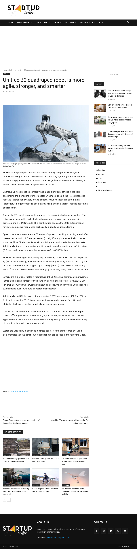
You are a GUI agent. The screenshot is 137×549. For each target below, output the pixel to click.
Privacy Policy (124, 546)
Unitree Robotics (19, 391)
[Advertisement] (68, 46)
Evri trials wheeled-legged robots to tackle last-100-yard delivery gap (74, 461)
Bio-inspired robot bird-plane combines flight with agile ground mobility (75, 491)
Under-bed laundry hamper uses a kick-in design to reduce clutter (120, 148)
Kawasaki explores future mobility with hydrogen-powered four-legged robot (16, 491)
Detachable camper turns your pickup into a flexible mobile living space (120, 120)
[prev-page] (4, 500)
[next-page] (9, 500)
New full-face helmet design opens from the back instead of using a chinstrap (120, 93)
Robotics (12, 70)
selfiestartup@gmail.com (58, 537)
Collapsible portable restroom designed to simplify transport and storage (120, 134)
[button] (128, 23)
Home (5, 70)
